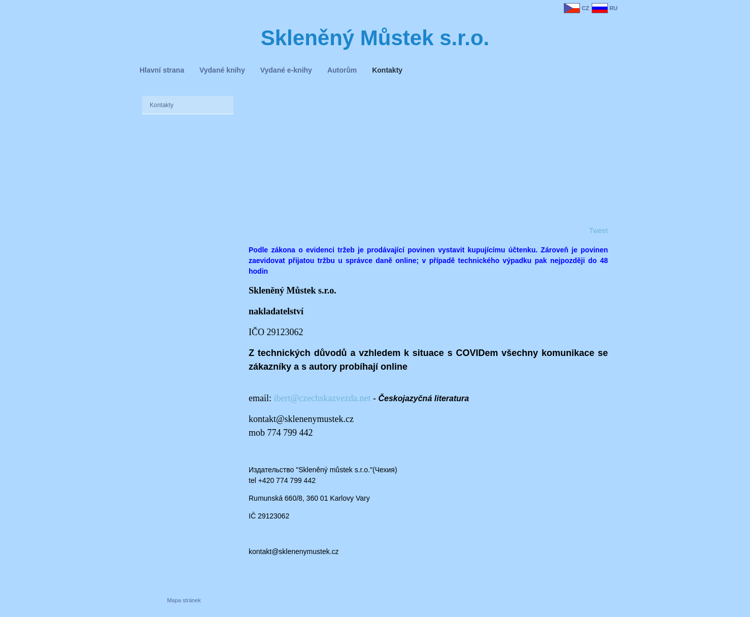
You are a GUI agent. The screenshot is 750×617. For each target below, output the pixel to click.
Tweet (598, 230)
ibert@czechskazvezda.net (322, 398)
